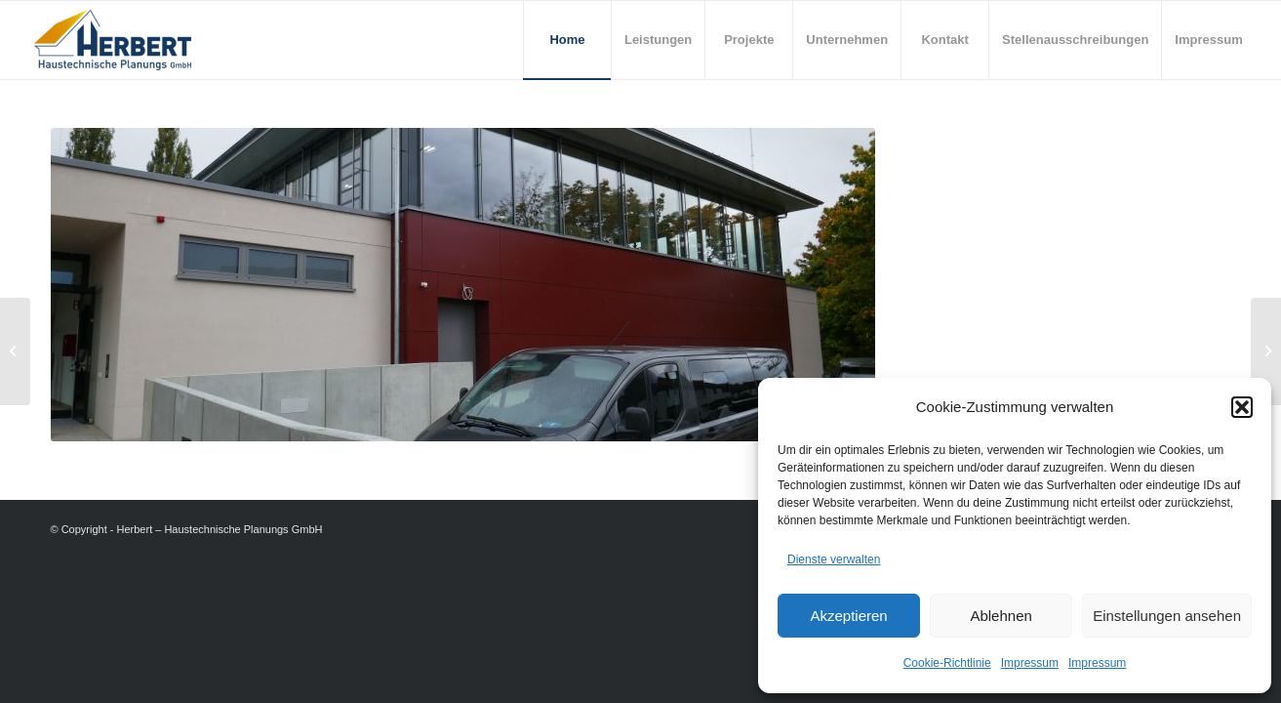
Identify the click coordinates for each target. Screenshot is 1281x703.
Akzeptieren (848, 615)
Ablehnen (1000, 615)
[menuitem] (567, 40)
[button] (1242, 407)
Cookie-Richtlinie (947, 663)
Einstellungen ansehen (1167, 615)
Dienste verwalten (833, 559)
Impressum (1030, 663)
